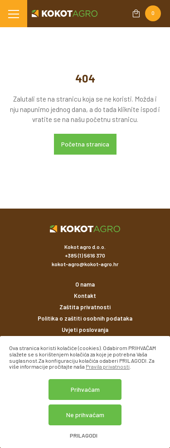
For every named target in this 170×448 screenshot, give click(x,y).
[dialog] (85, 392)
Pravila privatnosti (108, 366)
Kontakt (85, 295)
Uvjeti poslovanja (85, 329)
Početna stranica (85, 144)
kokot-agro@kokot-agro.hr (85, 264)
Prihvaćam (85, 389)
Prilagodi (83, 435)
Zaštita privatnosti (85, 307)
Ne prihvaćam (85, 415)
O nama (85, 284)
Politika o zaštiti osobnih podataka (85, 318)
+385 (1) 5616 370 (85, 255)
